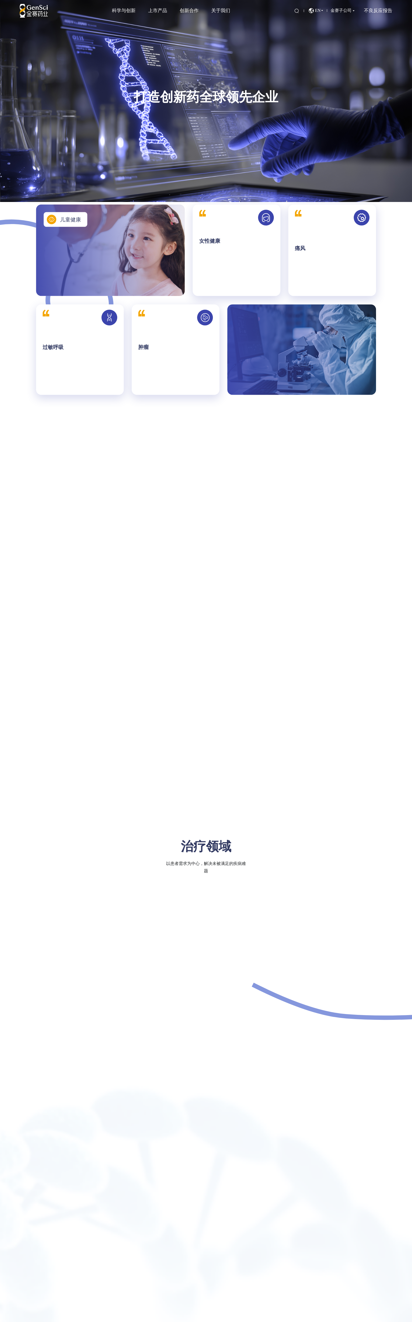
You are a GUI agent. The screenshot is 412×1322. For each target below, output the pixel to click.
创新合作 (189, 10)
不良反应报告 (378, 10)
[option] (206, 101)
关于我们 (220, 10)
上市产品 (157, 10)
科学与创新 (124, 10)
